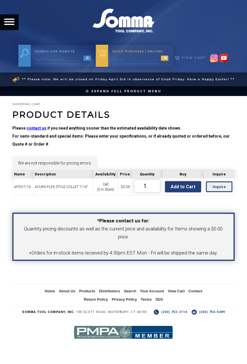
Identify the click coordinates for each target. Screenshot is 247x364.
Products (87, 291)
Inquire (219, 187)
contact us (36, 128)
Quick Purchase (137, 51)
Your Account (152, 291)
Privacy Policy (124, 299)
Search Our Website (55, 51)
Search (130, 291)
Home (50, 291)
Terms (146, 299)
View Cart (190, 58)
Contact (195, 291)
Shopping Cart (26, 104)
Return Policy (96, 299)
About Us (67, 291)
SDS (159, 299)
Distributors (109, 291)
